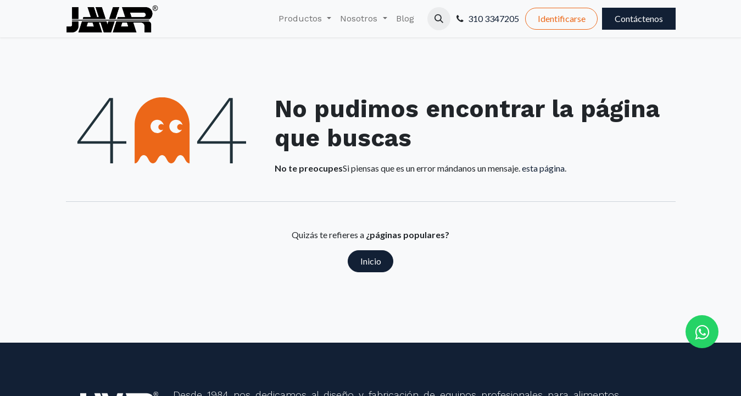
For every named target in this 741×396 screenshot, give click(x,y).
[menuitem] (305, 19)
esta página (543, 168)
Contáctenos (639, 18)
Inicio (370, 261)
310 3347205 (493, 18)
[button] (438, 18)
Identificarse (562, 18)
